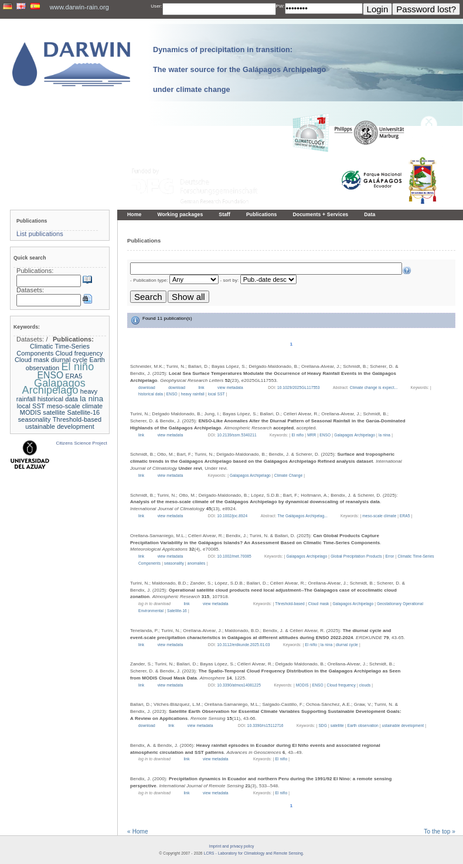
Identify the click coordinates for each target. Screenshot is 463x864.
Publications (261, 214)
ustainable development (403, 725)
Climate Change (288, 475)
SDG (322, 725)
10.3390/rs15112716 (265, 725)
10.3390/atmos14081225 (239, 685)
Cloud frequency (341, 685)
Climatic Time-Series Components (53, 350)
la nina (384, 435)
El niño (297, 435)
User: (156, 6)
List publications (39, 233)
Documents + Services (321, 214)
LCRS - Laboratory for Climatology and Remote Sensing (253, 853)
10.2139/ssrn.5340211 (237, 435)
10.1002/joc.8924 (232, 516)
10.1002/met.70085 (234, 556)
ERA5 (405, 516)
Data (369, 214)
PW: (280, 6)
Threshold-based (290, 604)
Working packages (180, 214)
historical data (150, 394)
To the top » (439, 831)
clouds (365, 685)
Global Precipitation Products (356, 556)
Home (134, 214)
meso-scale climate (379, 516)
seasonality (174, 563)
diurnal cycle (347, 645)
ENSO (172, 394)
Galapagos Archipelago (354, 435)
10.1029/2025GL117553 (298, 387)
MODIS (302, 685)
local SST (216, 394)
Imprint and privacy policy (231, 846)
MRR (311, 435)
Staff (224, 214)
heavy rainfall (193, 394)
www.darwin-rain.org (79, 7)
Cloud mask (318, 604)
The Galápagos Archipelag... (303, 516)
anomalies (197, 563)
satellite (337, 725)
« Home (137, 831)
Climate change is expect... (374, 387)
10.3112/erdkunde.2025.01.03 (243, 645)
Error (390, 556)
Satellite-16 (177, 611)
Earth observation (363, 725)
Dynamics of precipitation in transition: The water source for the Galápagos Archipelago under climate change (239, 70)
